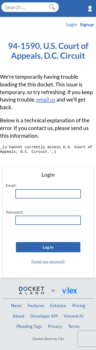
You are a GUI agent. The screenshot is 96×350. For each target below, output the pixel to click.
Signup (87, 24)
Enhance (58, 305)
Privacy (55, 326)
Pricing (78, 305)
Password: (14, 212)
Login (71, 24)
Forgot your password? (48, 261)
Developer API (44, 316)
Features (36, 305)
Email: (11, 185)
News (16, 305)
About (18, 316)
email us (45, 99)
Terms (74, 326)
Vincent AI (73, 316)
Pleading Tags (29, 326)
